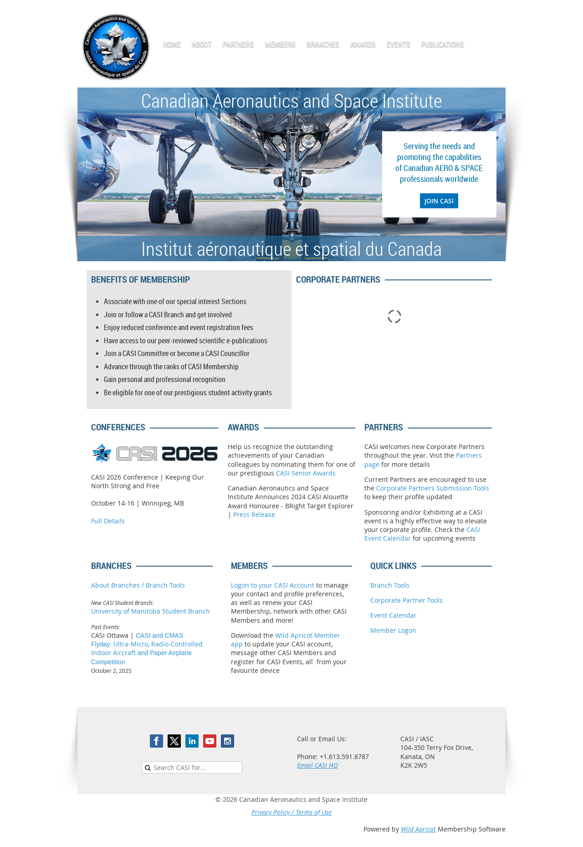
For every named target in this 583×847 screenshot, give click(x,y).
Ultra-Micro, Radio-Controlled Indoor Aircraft (147, 648)
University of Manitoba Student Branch (150, 611)
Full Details (108, 520)
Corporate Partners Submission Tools (432, 488)
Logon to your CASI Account (272, 585)
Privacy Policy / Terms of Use (291, 812)
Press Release (254, 514)
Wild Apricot (418, 829)
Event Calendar (393, 615)
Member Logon (393, 630)
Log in (496, 13)
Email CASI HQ (317, 765)
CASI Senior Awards (306, 473)
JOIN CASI (439, 200)
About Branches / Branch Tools (138, 585)
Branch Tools (389, 585)
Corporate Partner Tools (406, 600)
